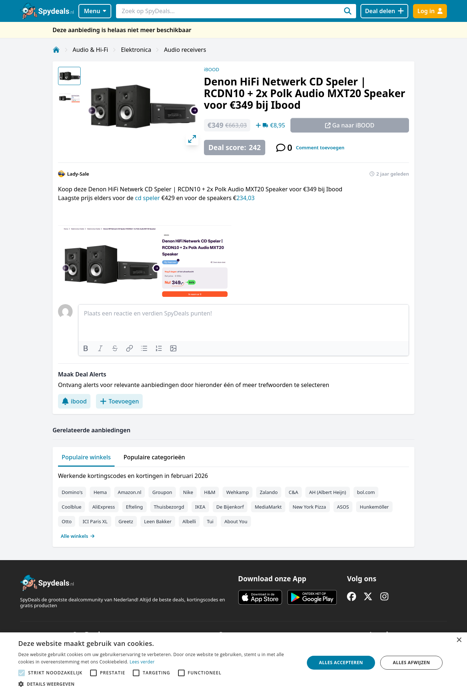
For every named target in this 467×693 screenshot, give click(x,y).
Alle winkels (78, 536)
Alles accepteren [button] (341, 662)
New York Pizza (309, 507)
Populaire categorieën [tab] (154, 457)
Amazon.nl (130, 492)
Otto (67, 521)
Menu (95, 11)
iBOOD (211, 69)
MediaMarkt (268, 507)
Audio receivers (185, 50)
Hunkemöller (374, 507)
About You (235, 521)
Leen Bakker (157, 521)
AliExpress (103, 507)
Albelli (189, 521)
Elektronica (136, 50)
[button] (157, 684)
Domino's (72, 492)
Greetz (126, 521)
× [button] (459, 640)
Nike (188, 492)
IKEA (200, 507)
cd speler (147, 198)
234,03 (245, 198)
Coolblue (71, 507)
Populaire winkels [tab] (86, 457)
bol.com (366, 492)
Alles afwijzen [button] (411, 662)
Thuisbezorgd (169, 507)
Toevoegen (119, 401)
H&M (209, 492)
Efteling (134, 507)
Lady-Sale (78, 174)
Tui (210, 521)
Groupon (162, 492)
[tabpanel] (233, 504)
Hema (100, 492)
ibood (74, 401)
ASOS (343, 507)
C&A (293, 492)
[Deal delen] (384, 11)
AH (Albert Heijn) (327, 492)
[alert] (233, 662)
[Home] (56, 49)
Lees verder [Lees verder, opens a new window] (142, 662)
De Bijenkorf (230, 507)
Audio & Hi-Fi (90, 50)
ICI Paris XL (94, 521)
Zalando (269, 492)
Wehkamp (237, 492)
